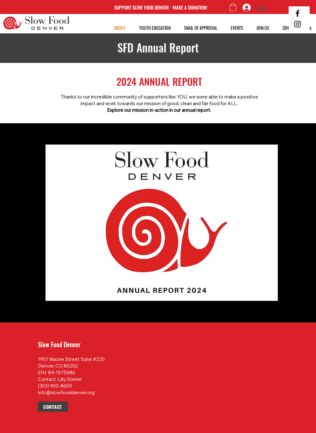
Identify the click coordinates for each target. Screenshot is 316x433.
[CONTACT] (53, 407)
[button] (232, 7)
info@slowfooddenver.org (66, 392)
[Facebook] (297, 13)
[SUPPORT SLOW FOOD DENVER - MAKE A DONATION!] (161, 7)
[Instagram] (297, 24)
